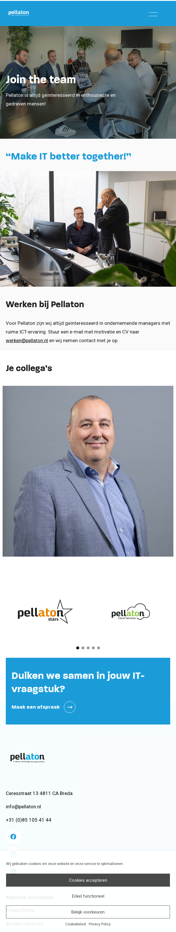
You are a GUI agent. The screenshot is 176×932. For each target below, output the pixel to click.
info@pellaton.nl (23, 806)
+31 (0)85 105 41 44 (28, 820)
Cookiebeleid (75, 924)
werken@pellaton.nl (27, 340)
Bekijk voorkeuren (88, 912)
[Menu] (153, 13)
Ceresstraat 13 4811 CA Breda (39, 793)
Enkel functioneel (88, 896)
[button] (77, 647)
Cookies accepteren (88, 880)
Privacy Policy (100, 924)
